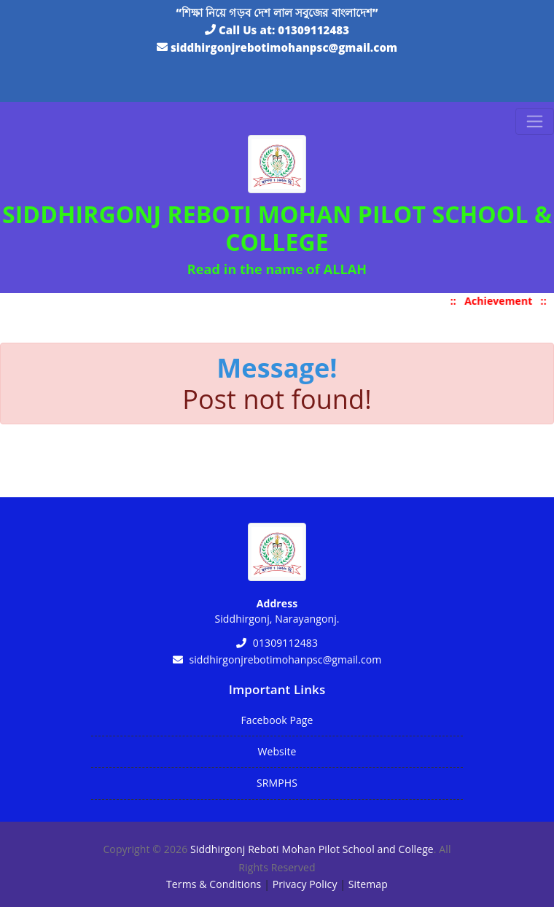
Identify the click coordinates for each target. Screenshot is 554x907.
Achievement (502, 301)
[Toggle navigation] (534, 121)
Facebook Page (277, 720)
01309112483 (313, 30)
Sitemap (368, 884)
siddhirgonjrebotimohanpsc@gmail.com (284, 47)
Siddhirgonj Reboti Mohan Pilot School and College (312, 849)
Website (276, 751)
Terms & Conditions (213, 884)
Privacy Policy (305, 884)
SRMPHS (277, 783)
